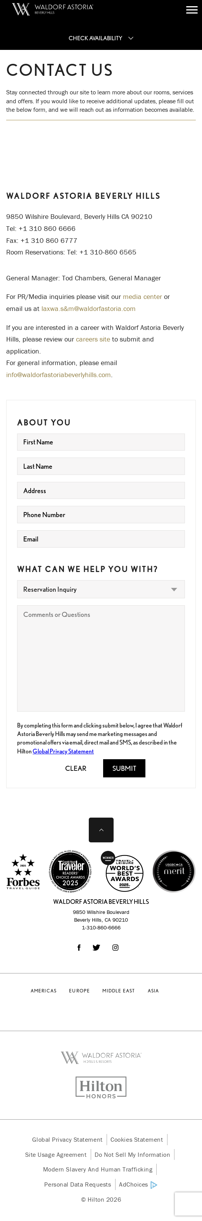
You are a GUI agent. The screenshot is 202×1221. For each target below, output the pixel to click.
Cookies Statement (136, 1139)
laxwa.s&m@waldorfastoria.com (88, 308)
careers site (93, 339)
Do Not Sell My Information (132, 1154)
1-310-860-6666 (101, 927)
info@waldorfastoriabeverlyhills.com (58, 374)
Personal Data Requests (77, 1184)
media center (142, 296)
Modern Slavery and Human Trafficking (98, 1169)
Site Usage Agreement (56, 1154)
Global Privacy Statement (63, 751)
